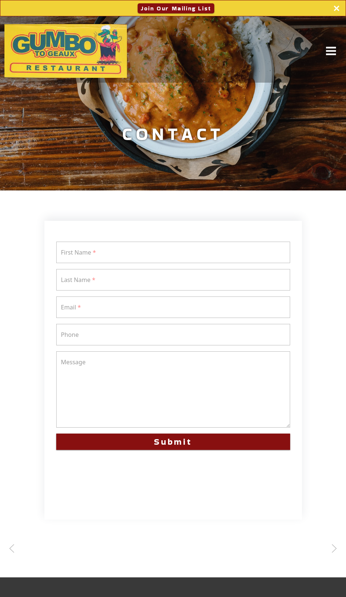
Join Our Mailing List (176, 8)
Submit (173, 441)
